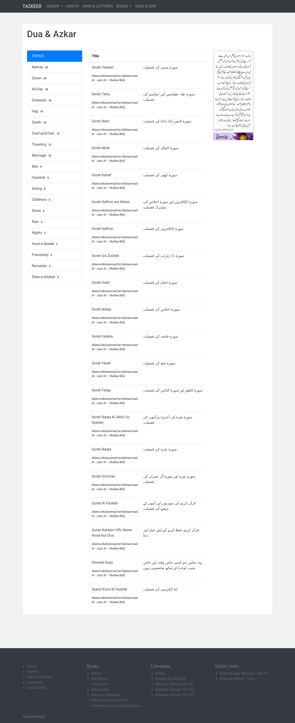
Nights (39, 233)
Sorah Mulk (101, 148)
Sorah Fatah (101, 363)
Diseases (42, 100)
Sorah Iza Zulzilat (105, 256)
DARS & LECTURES (98, 6)
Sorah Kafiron (102, 229)
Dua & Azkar (37, 688)
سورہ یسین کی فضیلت (160, 67)
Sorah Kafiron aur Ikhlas (111, 202)
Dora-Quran (100, 689)
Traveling (42, 144)
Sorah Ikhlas (101, 309)
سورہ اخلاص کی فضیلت (161, 309)
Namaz (40, 67)
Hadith (32, 671)
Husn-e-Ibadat (45, 244)
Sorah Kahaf (101, 175)
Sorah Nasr (100, 121)
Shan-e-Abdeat (46, 277)
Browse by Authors (170, 679)
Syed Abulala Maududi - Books (244, 673)
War (37, 166)
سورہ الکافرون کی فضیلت (163, 229)
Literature (34, 682)
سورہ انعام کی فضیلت (160, 282)
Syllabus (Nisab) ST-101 (174, 695)
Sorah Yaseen (102, 67)
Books (160, 673)
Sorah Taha (101, 94)
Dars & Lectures (39, 677)
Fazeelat (41, 177)
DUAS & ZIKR (145, 6)
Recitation (99, 679)
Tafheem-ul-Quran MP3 (109, 700)
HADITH (72, 6)
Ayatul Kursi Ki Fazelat (109, 589)
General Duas (102, 562)
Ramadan (42, 266)
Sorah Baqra (101, 449)
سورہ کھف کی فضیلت (160, 175)
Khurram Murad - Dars (237, 679)
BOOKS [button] (122, 6)
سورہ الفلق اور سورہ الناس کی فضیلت (172, 390)
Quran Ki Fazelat (105, 503)
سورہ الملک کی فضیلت (160, 148)
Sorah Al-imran (103, 476)
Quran (40, 78)
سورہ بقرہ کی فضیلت (160, 449)
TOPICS (38, 56)
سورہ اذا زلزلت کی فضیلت (163, 256)
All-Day (40, 89)
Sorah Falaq (101, 390)
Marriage (42, 155)
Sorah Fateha (102, 336)
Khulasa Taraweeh (105, 695)
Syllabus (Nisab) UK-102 (174, 689)
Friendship (42, 255)
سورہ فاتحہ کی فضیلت (160, 336)
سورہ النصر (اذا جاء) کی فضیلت (167, 121)
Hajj (38, 111)
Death (39, 122)
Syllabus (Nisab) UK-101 (174, 684)
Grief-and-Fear (46, 133)
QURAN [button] (53, 6)
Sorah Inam (101, 282)
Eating (39, 188)
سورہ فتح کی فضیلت (159, 363)
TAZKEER (32, 6)
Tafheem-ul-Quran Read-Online (115, 706)
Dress (38, 210)
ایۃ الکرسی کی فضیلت (160, 589)
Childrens (41, 199)
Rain (37, 222)
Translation (100, 684)
